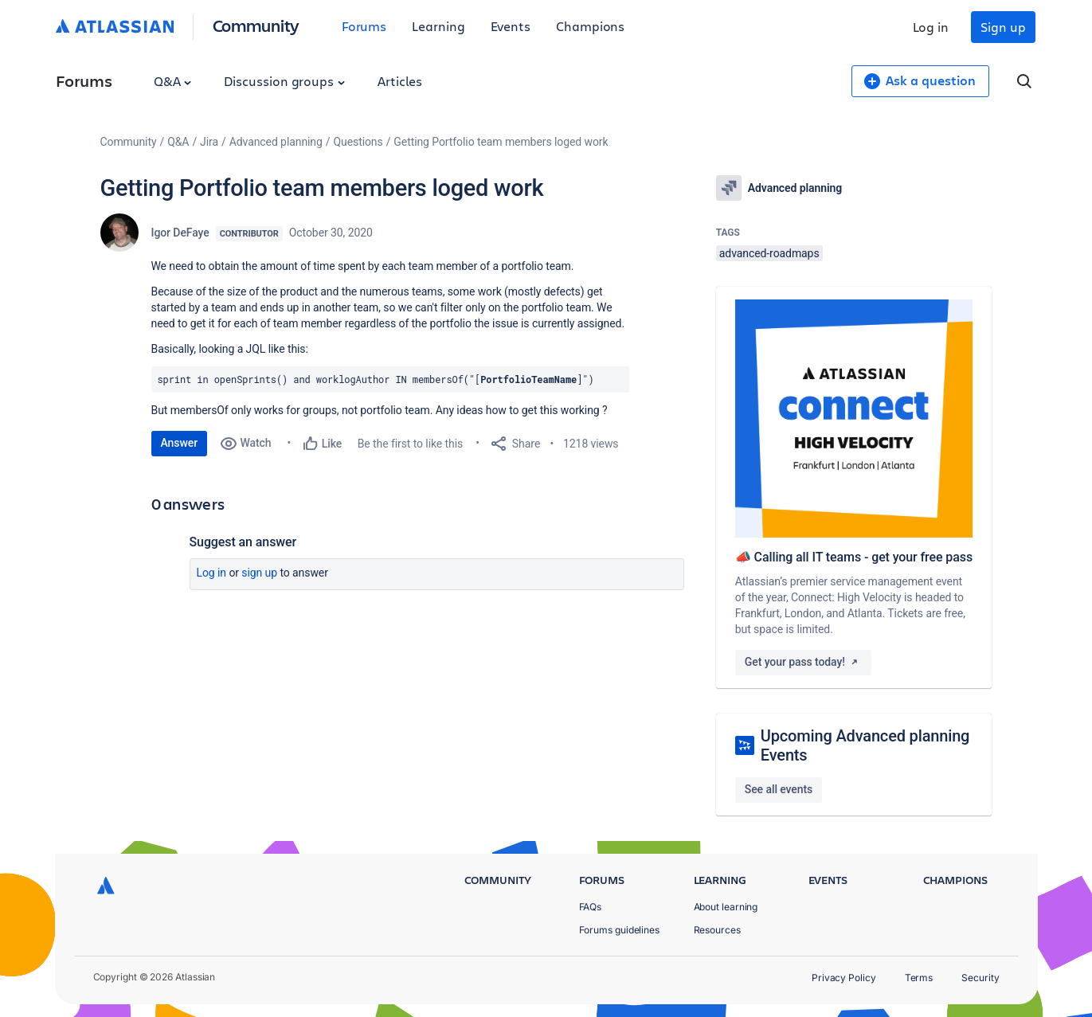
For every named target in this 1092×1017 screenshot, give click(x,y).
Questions (357, 141)
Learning (438, 26)
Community (256, 25)
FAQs (590, 907)
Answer (179, 442)
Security (980, 978)
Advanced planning (276, 141)
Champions (590, 26)
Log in (931, 26)
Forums (364, 26)
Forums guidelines (619, 930)
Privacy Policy (844, 978)
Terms (919, 978)
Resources (717, 930)
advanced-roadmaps (769, 253)
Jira (209, 141)
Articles (400, 80)
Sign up (1002, 26)
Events (511, 26)
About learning (726, 907)
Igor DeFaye (180, 232)
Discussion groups (284, 80)
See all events (778, 789)
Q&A (173, 80)
